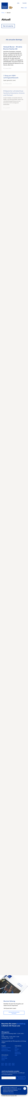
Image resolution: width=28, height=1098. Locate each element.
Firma (16, 1050)
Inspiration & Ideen (6, 1047)
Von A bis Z (4, 1056)
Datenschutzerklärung (8, 1093)
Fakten (3, 1059)
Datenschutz (18, 1053)
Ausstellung (21, 1024)
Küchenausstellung (6, 1050)
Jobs (18, 3)
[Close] (24, 1088)
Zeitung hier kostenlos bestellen (14, 1013)
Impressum (17, 1052)
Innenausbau (4, 1049)
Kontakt (25, 3)
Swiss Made (4, 1058)
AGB (16, 1055)
